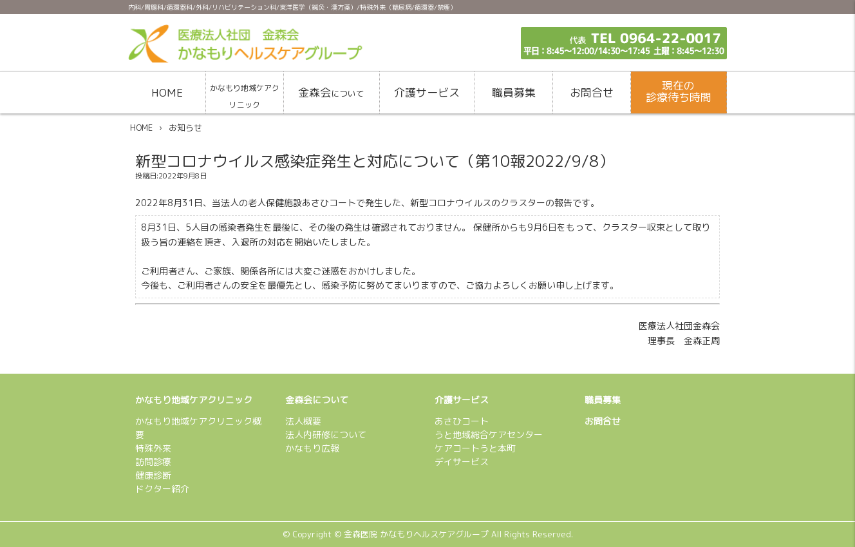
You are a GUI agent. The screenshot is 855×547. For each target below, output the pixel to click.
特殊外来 (153, 448)
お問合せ (592, 92)
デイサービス (462, 462)
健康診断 (153, 475)
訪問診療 (153, 462)
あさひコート (462, 421)
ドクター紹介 (162, 489)
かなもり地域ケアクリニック (244, 96)
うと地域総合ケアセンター (489, 434)
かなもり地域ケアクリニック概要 (198, 428)
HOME (167, 92)
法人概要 (303, 421)
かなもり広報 (312, 448)
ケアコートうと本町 (475, 448)
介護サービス (427, 92)
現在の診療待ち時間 (678, 91)
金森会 (331, 92)
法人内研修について (325, 434)
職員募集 (514, 92)
